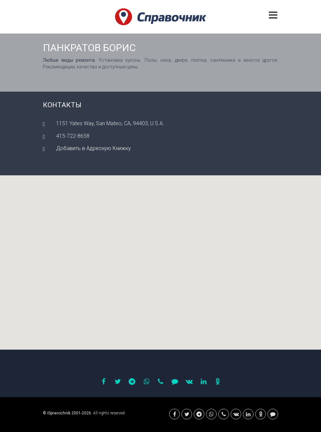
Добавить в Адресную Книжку (93, 148)
